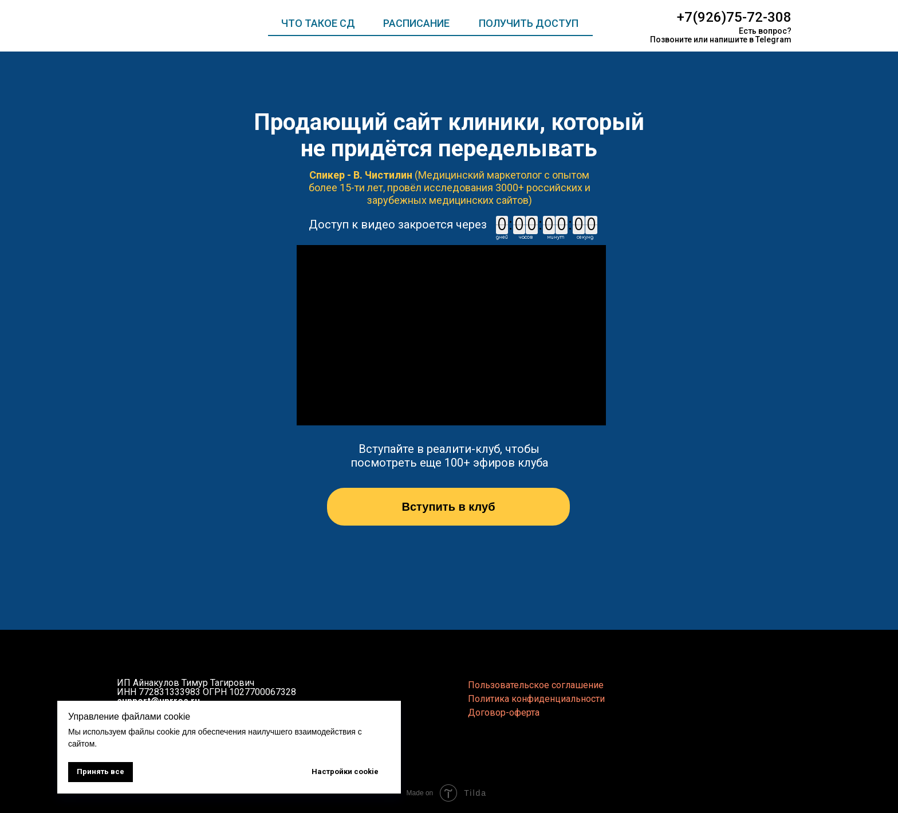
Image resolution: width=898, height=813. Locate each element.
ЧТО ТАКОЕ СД (318, 23)
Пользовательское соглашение (536, 685)
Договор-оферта (503, 712)
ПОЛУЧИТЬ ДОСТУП (528, 23)
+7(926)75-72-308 (734, 17)
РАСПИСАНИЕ (416, 23)
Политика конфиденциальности (536, 698)
